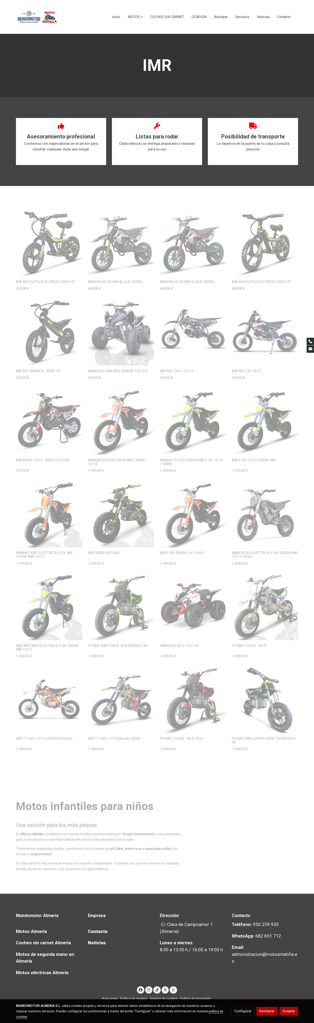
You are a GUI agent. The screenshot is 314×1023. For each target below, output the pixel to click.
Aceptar (288, 1011)
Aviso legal (109, 998)
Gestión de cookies (163, 998)
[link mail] (310, 349)
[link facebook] (140, 989)
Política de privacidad (195, 998)
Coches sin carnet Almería (43, 942)
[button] (135, 17)
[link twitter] (165, 989)
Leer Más (61, 158)
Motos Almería (31, 931)
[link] (37, 17)
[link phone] (310, 341)
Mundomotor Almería (37, 915)
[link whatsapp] (173, 989)
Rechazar (267, 1011)
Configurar (243, 1011)
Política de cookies (133, 998)
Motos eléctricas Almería (42, 972)
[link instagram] (148, 989)
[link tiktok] (157, 989)
